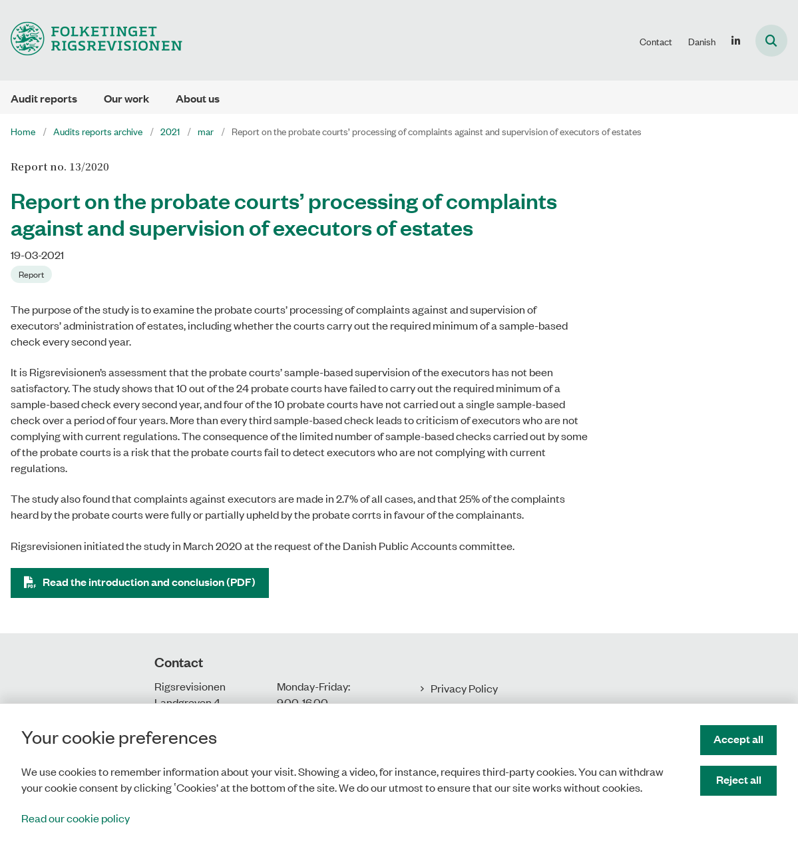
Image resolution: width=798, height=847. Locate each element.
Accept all (738, 738)
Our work (126, 98)
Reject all (738, 779)
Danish (701, 41)
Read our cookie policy (75, 817)
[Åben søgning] (771, 41)
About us (198, 98)
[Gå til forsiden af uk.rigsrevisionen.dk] (91, 40)
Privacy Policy (464, 688)
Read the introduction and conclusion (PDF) (149, 581)
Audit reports (44, 98)
